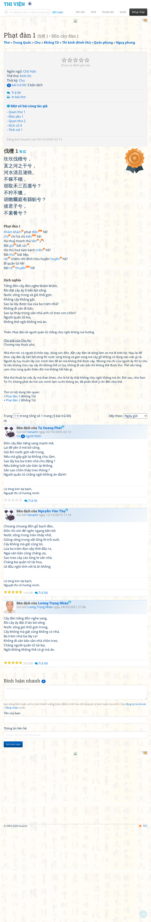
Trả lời (16, 199)
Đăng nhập (138, 12)
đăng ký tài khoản (135, 865)
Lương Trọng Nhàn (54, 764)
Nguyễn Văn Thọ (53, 672)
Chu (22, 187)
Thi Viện (14, 4)
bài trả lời (16, 191)
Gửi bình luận (13, 906)
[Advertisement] (75, 46)
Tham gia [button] (108, 12)
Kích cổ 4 (15, 232)
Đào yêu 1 (16, 223)
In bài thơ (19, 203)
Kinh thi (25, 182)
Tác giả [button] (80, 12)
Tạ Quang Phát (51, 589)
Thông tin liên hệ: (15, 890)
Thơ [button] (93, 12)
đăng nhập (11, 869)
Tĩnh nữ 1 (16, 236)
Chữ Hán (29, 178)
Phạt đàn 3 (13, 503)
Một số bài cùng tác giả (27, 213)
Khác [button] (123, 12)
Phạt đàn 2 (13, 507)
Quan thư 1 (17, 218)
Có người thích (29, 597)
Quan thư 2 (17, 227)
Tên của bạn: (12, 875)
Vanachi (25, 246)
